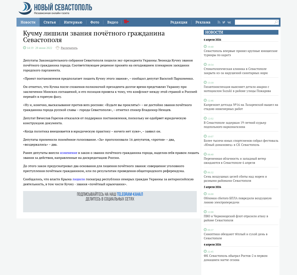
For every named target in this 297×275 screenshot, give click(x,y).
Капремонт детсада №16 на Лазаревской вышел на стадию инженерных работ (241, 107)
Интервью (73, 22)
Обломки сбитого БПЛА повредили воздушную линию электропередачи (238, 200)
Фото (94, 22)
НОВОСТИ (214, 32)
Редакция (178, 22)
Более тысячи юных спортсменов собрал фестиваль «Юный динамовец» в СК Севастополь (241, 142)
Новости (28, 22)
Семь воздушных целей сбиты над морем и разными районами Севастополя (235, 178)
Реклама (203, 22)
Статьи (50, 22)
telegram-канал (130, 194)
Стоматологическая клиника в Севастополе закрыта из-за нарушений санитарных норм (236, 71)
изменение (68, 152)
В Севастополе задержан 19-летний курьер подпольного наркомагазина (235, 124)
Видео (112, 22)
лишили (78, 179)
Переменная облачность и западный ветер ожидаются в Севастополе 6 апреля (235, 160)
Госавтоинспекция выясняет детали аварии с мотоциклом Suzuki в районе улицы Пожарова (237, 89)
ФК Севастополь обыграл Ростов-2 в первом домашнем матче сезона (236, 258)
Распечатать (69, 48)
